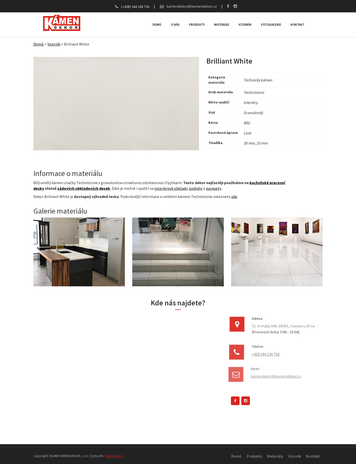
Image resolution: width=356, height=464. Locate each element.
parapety (213, 188)
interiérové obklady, (171, 188)
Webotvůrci (114, 456)
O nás (175, 25)
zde (234, 196)
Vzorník (244, 25)
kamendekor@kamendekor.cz (191, 6)
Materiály (221, 25)
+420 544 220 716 (265, 354)
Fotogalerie (271, 25)
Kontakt (297, 25)
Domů (156, 25)
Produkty (196, 25)
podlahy (195, 188)
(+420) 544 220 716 (135, 6)
